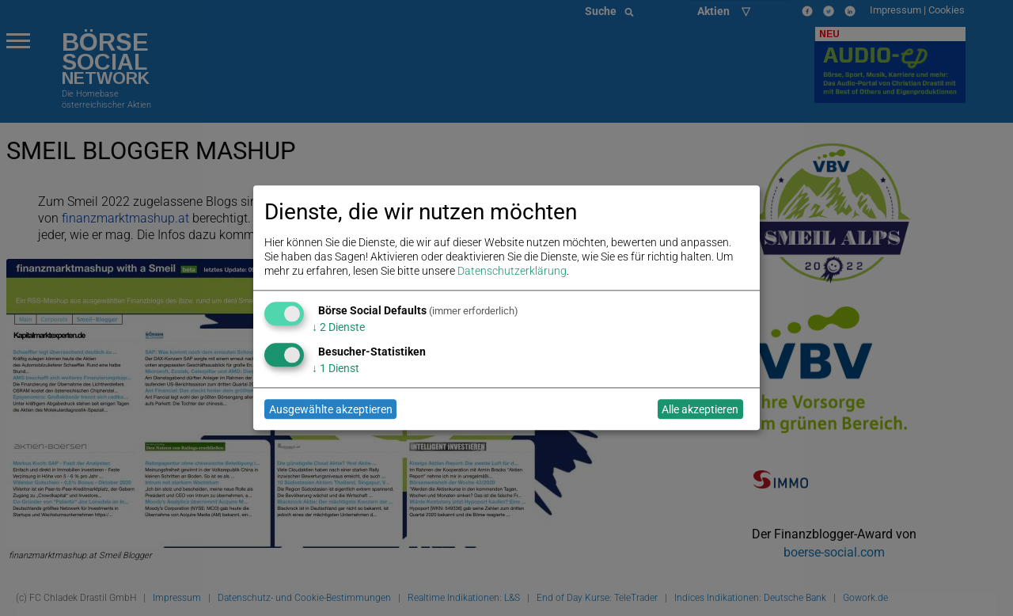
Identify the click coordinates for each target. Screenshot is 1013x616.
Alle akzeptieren (700, 409)
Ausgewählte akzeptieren (331, 409)
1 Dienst (335, 368)
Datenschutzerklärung (512, 271)
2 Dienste (338, 327)
